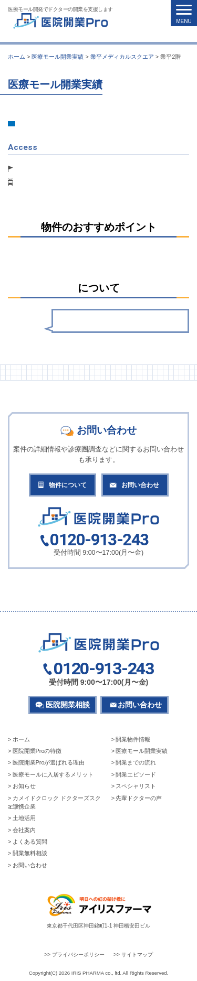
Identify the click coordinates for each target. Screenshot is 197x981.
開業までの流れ (136, 762)
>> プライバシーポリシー (74, 954)
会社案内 (24, 830)
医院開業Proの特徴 (37, 751)
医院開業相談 (68, 704)
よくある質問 (30, 841)
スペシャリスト (136, 786)
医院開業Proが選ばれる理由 (49, 762)
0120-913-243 (99, 540)
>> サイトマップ (133, 954)
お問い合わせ (140, 485)
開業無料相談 (30, 853)
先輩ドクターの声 (139, 798)
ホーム (21, 739)
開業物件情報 (133, 739)
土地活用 (24, 818)
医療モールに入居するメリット (53, 774)
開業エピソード (136, 774)
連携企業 (24, 806)
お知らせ (24, 786)
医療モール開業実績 (142, 751)
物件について (68, 485)
